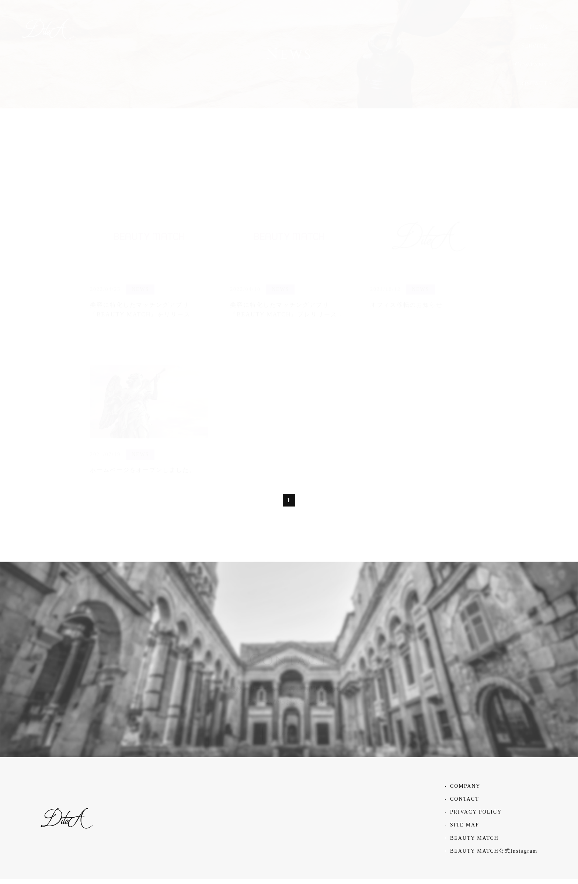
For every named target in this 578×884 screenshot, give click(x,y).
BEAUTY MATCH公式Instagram (493, 856)
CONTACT (464, 804)
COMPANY (465, 791)
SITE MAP (464, 829)
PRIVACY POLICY (476, 816)
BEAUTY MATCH (474, 843)
